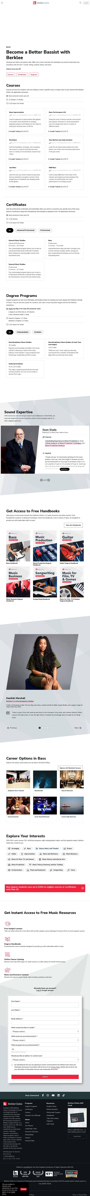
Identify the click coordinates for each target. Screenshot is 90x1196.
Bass (50, 240)
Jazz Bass (12, 168)
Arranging (13, 848)
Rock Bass (13, 140)
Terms (74, 1195)
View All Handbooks (73, 525)
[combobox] (45, 1048)
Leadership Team (31, 1129)
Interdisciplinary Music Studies (20, 342)
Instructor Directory (31, 1132)
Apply (11, 309)
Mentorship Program (53, 1112)
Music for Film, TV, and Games (21, 859)
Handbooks (50, 1115)
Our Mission (29, 1126)
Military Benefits (52, 1109)
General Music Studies (17, 240)
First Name (15, 1001)
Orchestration (15, 870)
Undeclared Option (16, 364)
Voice (71, 870)
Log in (38, 990)
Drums (68, 848)
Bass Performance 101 (57, 112)
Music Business (70, 854)
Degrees (34, 75)
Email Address (16, 1019)
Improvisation (28, 854)
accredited (27, 1167)
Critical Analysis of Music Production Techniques (63, 443)
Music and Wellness (49, 854)
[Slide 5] (50, 728)
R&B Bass (52, 168)
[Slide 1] (40, 728)
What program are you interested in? (25, 1045)
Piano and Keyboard (36, 870)
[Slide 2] (42, 728)
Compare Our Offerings (32, 1115)
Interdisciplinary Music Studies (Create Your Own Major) (64, 343)
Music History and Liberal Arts (52, 859)
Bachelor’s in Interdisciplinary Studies (20, 701)
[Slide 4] (48, 728)
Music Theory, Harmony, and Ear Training (46, 865)
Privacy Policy (82, 1195)
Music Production (16, 865)
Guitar (12, 854)
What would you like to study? (22, 1028)
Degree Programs (31, 1106)
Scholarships (29, 1135)
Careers (27, 1138)
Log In (86, 3)
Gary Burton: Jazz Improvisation (60, 140)
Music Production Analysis (55, 445)
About (27, 1123)
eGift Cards (50, 1124)
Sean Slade (49, 430)
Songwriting (56, 870)
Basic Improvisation (16, 112)
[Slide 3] (45, 728)
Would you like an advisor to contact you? (26, 1056)
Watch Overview (12, 69)
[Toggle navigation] (2, 2)
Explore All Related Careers (70, 768)
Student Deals (51, 1106)
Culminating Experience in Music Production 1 (62, 441)
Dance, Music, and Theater (47, 848)
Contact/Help (29, 1141)
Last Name (15, 1010)
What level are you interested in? (23, 1036)
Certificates (22, 75)
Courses (10, 75)
